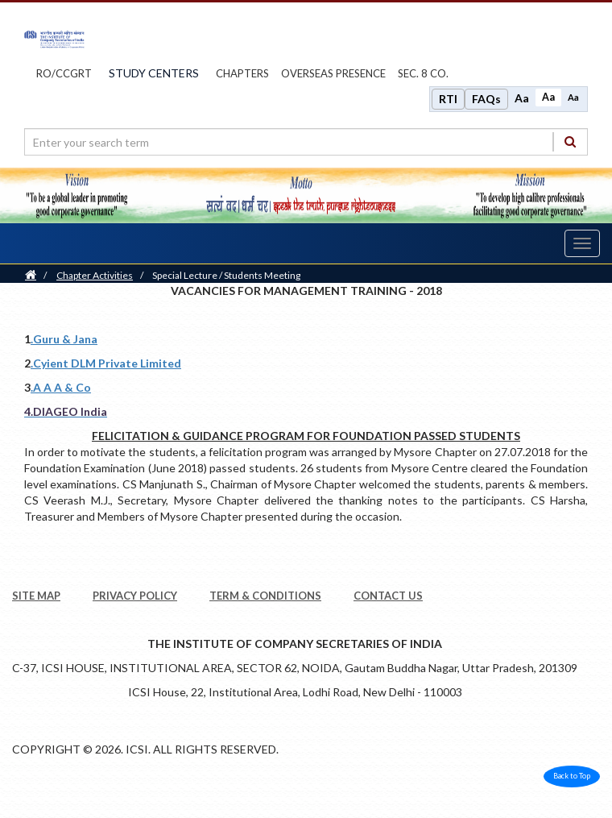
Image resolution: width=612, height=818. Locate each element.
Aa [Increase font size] (522, 98)
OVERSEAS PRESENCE (333, 73)
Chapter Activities (94, 275)
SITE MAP (36, 595)
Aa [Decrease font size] (573, 97)
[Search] (570, 141)
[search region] (306, 142)
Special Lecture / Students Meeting (226, 275)
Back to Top (571, 775)
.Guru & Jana (64, 339)
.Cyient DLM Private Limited (106, 363)
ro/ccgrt (64, 73)
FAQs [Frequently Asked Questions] (486, 99)
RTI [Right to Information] (448, 99)
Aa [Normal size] (548, 97)
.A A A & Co (61, 387)
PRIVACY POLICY (135, 595)
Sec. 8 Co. (423, 73)
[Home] (30, 275)
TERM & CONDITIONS (265, 595)
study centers (154, 73)
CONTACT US (388, 595)
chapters (242, 73)
